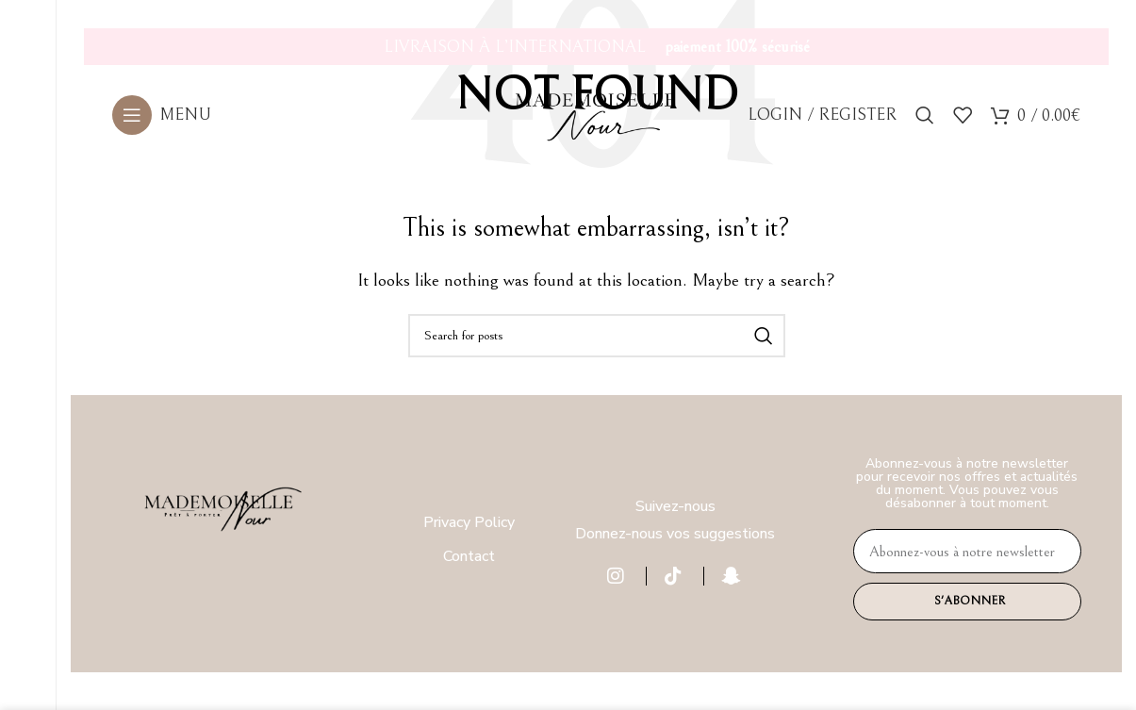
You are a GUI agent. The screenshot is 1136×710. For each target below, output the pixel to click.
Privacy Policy (469, 522)
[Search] (925, 123)
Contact (469, 556)
